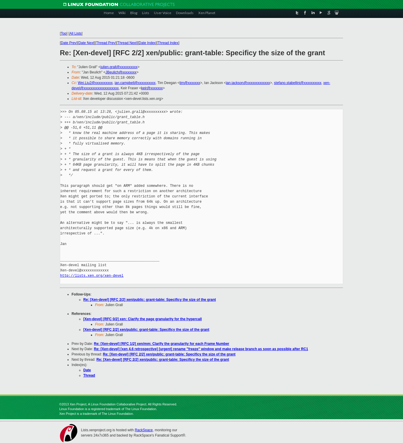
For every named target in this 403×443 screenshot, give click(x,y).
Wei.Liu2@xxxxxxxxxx (95, 83)
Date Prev (68, 43)
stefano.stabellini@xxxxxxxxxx (297, 83)
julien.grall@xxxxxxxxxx (118, 67)
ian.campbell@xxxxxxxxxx (135, 83)
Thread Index (168, 43)
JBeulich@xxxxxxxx (121, 72)
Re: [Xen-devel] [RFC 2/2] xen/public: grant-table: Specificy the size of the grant (149, 300)
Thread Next (127, 43)
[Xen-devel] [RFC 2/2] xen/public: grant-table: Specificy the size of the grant (146, 330)
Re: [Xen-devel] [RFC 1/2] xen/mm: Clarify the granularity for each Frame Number (161, 344)
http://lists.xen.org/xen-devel (91, 275)
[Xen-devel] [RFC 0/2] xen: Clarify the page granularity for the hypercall (142, 319)
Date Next (86, 43)
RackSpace (144, 430)
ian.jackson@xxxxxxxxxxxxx (248, 83)
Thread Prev (105, 43)
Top (63, 33)
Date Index (147, 43)
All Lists (76, 33)
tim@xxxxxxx (190, 83)
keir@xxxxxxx (152, 88)
